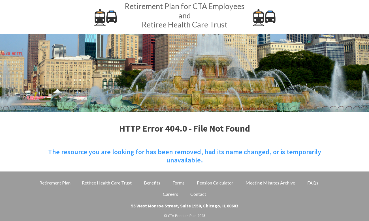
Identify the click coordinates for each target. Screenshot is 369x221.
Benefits (152, 182)
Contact (198, 194)
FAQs (312, 182)
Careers (170, 194)
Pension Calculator (215, 182)
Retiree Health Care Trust (107, 182)
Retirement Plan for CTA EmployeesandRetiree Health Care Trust (185, 15)
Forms (178, 182)
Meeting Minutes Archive (270, 182)
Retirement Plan (55, 182)
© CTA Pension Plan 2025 (184, 215)
